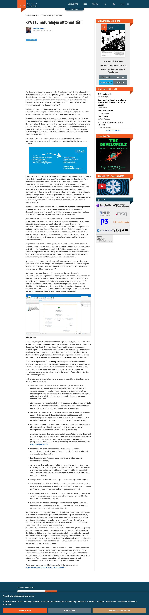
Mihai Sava (103, 107)
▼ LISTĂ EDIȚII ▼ (74, 9)
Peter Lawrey (104, 113)
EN (128, 4)
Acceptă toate (25, 610)
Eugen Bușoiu (104, 97)
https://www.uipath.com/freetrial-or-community (46, 567)
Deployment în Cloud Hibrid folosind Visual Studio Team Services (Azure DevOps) (112, 102)
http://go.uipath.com (39, 444)
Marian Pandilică (105, 127)
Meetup (120, 77)
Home (28, 15)
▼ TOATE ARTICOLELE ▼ (113, 131)
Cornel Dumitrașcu (39, 28)
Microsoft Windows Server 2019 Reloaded (110, 123)
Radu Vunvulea (105, 119)
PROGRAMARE (31, 40)
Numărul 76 (35, 15)
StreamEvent (106, 82)
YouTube (120, 82)
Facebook (106, 77)
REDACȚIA (95, 4)
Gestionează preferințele (119, 610)
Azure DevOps (103, 116)
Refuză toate (69, 610)
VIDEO (85, 4)
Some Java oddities (105, 110)
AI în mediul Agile (105, 94)
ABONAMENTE (73, 4)
